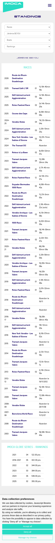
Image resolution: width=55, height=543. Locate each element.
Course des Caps (19, 113)
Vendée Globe (18, 122)
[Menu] (49, 5)
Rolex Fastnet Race (21, 105)
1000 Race (17, 223)
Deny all (27, 532)
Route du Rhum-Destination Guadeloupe (19, 78)
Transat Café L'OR (20, 88)
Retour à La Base (20, 152)
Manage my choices (27, 537)
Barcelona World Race (22, 414)
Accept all (27, 526)
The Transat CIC (19, 145)
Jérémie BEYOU (28, 58)
